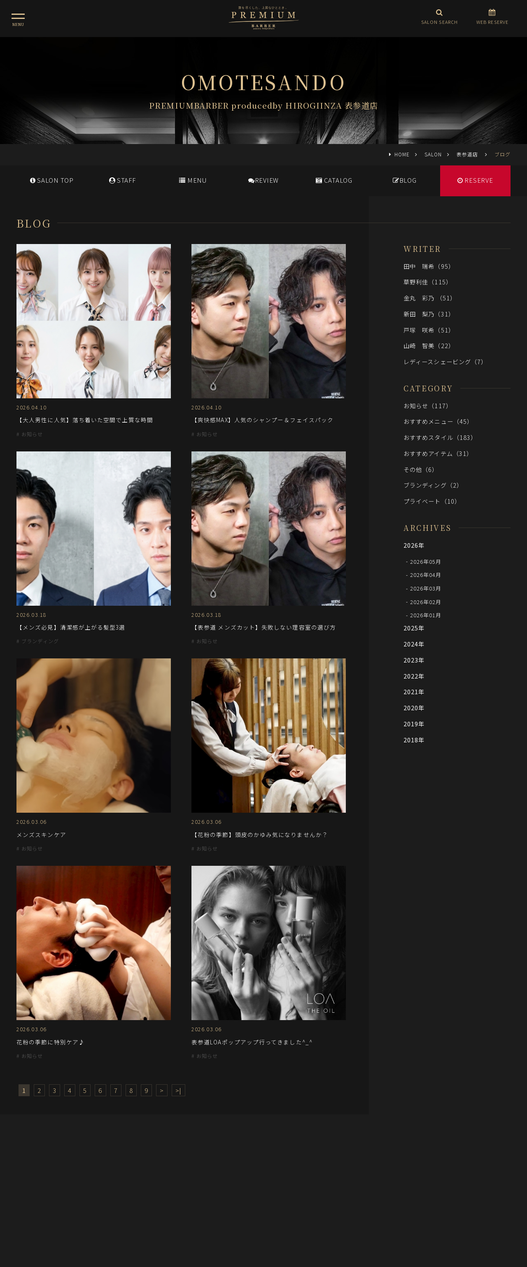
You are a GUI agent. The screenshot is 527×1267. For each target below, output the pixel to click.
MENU (193, 180)
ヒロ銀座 (263, 1217)
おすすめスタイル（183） (440, 437)
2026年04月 (426, 575)
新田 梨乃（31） (429, 313)
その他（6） (420, 469)
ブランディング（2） (433, 485)
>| (178, 1090)
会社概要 (302, 1181)
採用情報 (269, 1181)
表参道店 (468, 154)
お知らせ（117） (427, 405)
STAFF (122, 180)
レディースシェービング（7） (445, 361)
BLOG (405, 180)
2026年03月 (426, 588)
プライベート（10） (432, 501)
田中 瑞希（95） (429, 266)
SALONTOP (52, 180)
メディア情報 (230, 1181)
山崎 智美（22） (429, 345)
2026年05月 (426, 561)
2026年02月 (426, 601)
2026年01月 (426, 615)
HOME (402, 154)
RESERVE (475, 180)
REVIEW (263, 180)
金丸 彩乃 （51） (429, 297)
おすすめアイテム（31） (438, 453)
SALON (433, 154)
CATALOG (334, 180)
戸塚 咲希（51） (429, 329)
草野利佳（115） (427, 281)
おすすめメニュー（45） (438, 421)
